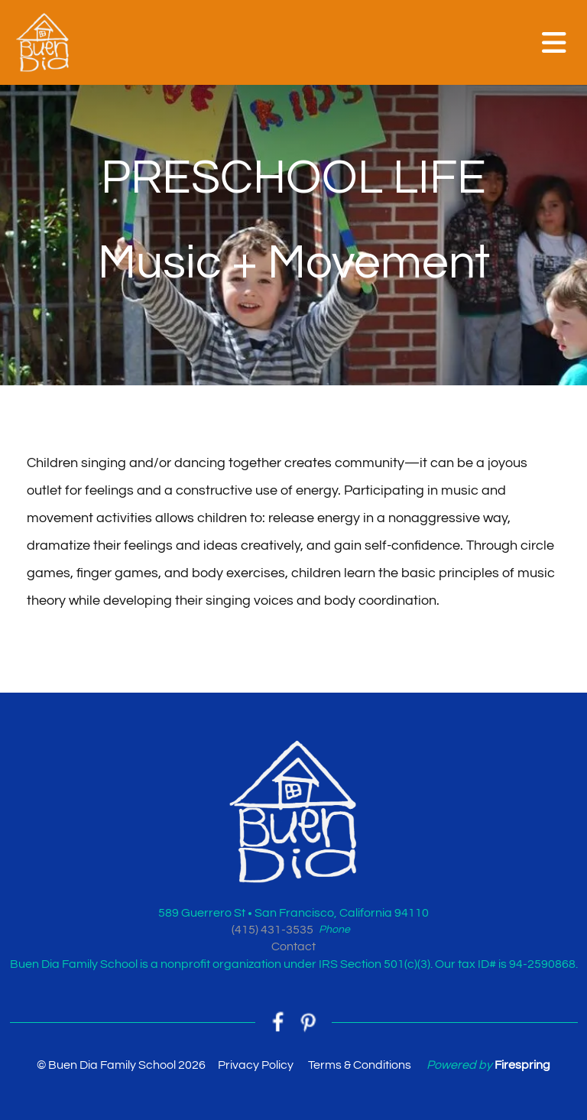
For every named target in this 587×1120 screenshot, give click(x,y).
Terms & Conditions (359, 1065)
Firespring (522, 1065)
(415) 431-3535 (272, 930)
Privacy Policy (256, 1065)
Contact (293, 946)
